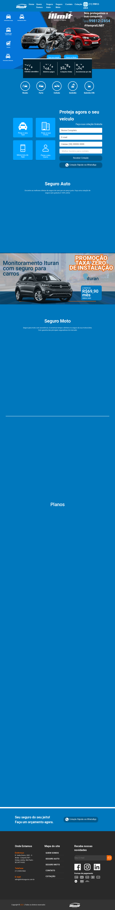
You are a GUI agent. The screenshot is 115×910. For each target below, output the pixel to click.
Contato (69, 4)
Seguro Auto (49, 5)
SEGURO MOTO (53, 864)
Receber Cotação (81, 158)
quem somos (52, 853)
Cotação (78, 4)
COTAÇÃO (50, 876)
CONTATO (50, 870)
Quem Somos (39, 5)
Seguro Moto (59, 5)
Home (31, 4)
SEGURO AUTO (52, 859)
